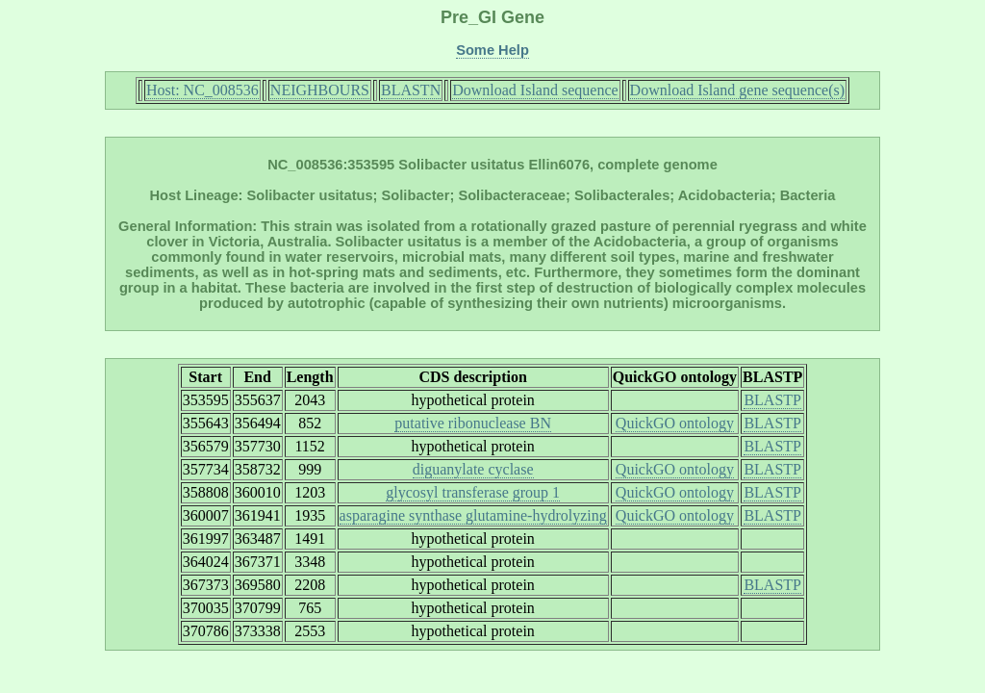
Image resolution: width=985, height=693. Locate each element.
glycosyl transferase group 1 (473, 492)
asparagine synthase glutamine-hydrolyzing (473, 515)
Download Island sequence (535, 90)
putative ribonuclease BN (472, 423)
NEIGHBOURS (319, 90)
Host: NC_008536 (202, 90)
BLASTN (411, 90)
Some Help (492, 50)
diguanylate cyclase (473, 469)
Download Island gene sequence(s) (737, 90)
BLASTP (772, 400)
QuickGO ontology (675, 423)
